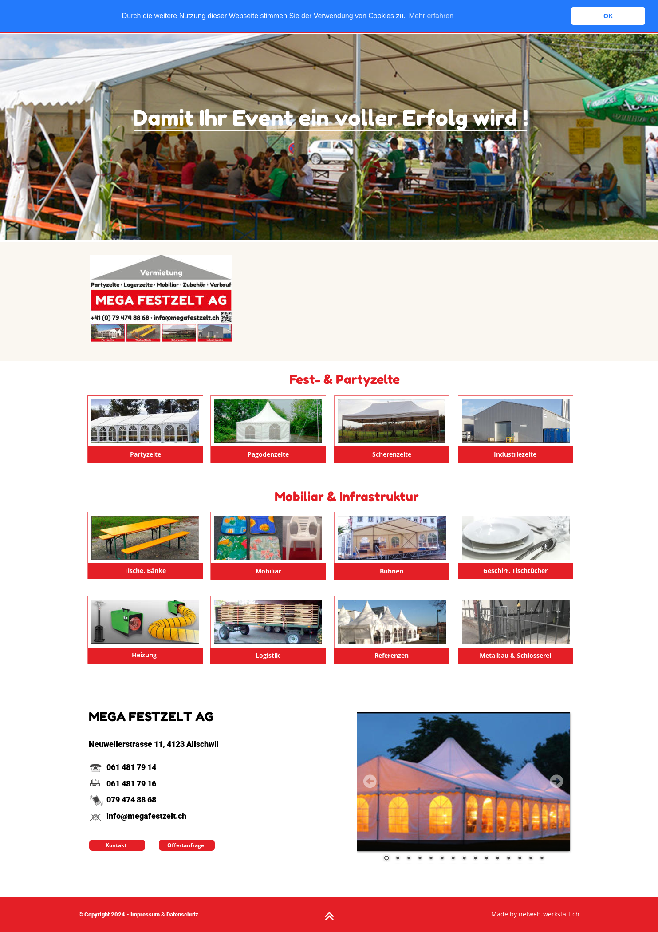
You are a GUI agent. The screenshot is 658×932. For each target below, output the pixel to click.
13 (519, 859)
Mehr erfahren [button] (431, 16)
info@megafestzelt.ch (137, 816)
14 (531, 859)
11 (497, 859)
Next (556, 781)
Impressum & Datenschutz (164, 914)
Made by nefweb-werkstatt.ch (535, 914)
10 (486, 859)
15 (542, 859)
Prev (370, 781)
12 (508, 859)
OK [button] (608, 16)
